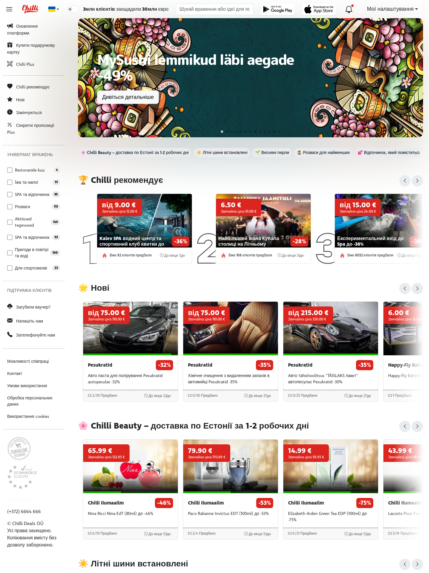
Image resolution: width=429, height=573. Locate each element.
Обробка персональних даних (29, 401)
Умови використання (27, 386)
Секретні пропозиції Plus (30, 128)
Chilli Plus (20, 64)
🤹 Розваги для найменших (323, 152)
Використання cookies (28, 416)
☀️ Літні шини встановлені (221, 152)
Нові (15, 99)
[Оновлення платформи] (349, 9)
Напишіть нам (25, 321)
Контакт (14, 373)
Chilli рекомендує (28, 87)
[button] (85, 77)
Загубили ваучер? (28, 307)
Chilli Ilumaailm (106, 503)
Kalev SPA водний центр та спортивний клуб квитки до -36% (132, 244)
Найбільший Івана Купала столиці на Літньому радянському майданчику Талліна (248, 247)
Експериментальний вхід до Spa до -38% (370, 241)
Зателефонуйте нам (31, 335)
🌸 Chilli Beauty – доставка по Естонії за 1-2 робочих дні (135, 152)
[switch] (72, 9)
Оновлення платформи (22, 29)
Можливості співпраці (28, 361)
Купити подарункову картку (31, 48)
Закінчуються (24, 112)
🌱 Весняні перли (272, 152)
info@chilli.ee (21, 499)
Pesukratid (100, 365)
